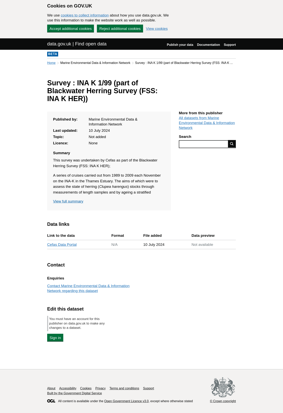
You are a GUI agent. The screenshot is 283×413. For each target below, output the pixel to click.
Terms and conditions (124, 388)
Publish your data (180, 44)
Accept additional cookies (71, 29)
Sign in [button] (55, 338)
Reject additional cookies (120, 29)
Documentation (208, 44)
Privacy (100, 388)
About (51, 388)
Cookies (86, 388)
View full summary (68, 201)
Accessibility (67, 388)
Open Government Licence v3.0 (126, 401)
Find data (232, 144)
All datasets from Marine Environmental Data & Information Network (207, 123)
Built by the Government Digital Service (74, 393)
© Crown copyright (223, 401)
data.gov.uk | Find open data (77, 43)
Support (230, 44)
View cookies (157, 28)
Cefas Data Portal (62, 244)
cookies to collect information (85, 15)
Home (51, 63)
